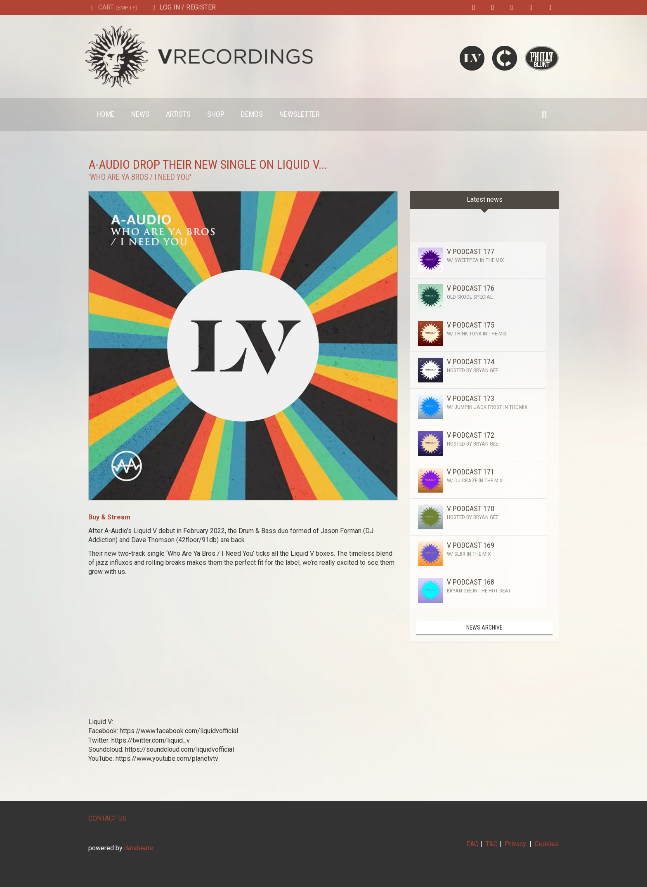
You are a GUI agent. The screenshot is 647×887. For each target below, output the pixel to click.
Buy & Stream (109, 517)
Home (106, 114)
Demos (252, 114)
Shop (215, 114)
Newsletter (299, 114)
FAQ (473, 844)
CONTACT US (107, 818)
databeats (138, 848)
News (140, 114)
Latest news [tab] (485, 199)
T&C (492, 844)
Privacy (515, 844)
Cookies (547, 844)
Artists (178, 114)
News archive (484, 627)
